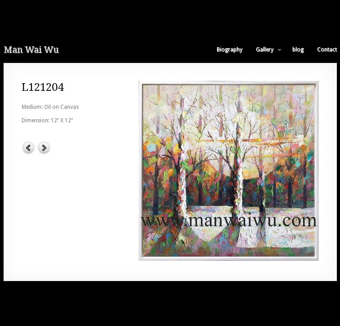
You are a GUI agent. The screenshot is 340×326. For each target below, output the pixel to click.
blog (298, 49)
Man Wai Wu (31, 49)
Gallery (265, 49)
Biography (229, 49)
